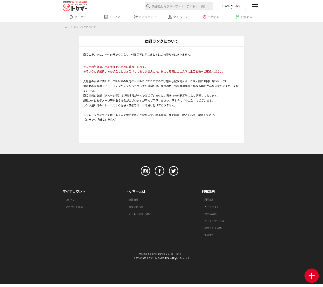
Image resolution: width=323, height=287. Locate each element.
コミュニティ (145, 17)
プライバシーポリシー (174, 257)
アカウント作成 (75, 208)
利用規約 (209, 200)
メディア (112, 17)
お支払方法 (211, 215)
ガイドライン (212, 208)
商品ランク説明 (213, 230)
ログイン (71, 200)
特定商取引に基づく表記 (149, 257)
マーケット (79, 17)
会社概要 (134, 200)
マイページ (178, 17)
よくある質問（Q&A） (142, 215)
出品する (210, 17)
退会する (209, 237)
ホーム (66, 27)
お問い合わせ (137, 208)
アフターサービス (215, 222)
